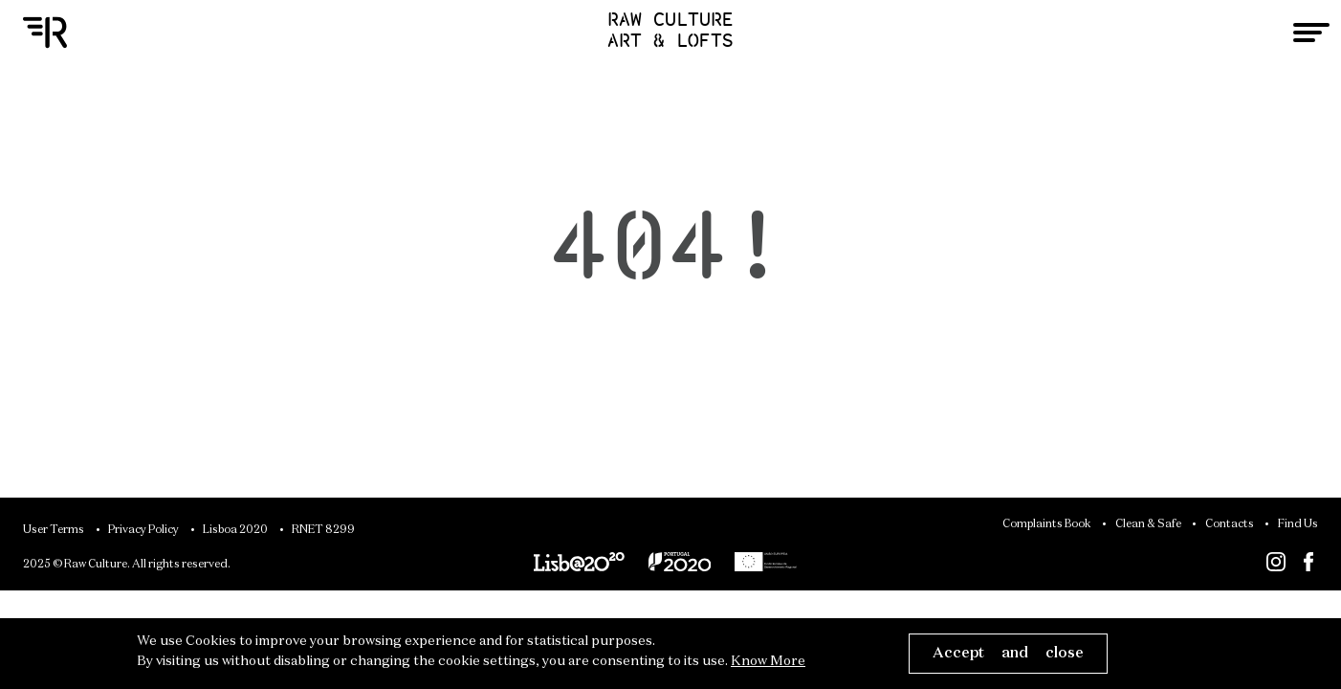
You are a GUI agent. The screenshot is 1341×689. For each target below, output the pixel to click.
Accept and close (1008, 653)
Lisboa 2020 (235, 530)
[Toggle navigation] (1311, 32)
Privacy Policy (143, 530)
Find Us (1298, 524)
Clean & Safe (1148, 524)
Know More (768, 661)
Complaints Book (1046, 524)
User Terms (53, 530)
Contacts (1229, 524)
